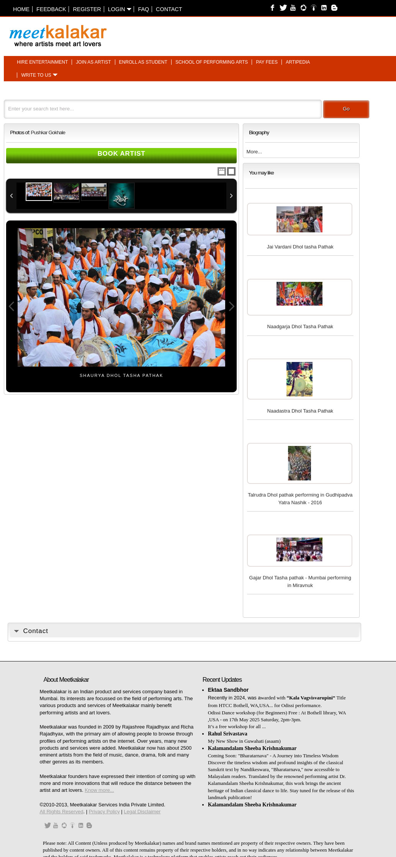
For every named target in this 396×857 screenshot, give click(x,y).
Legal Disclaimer (142, 811)
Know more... (99, 790)
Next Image (231, 306)
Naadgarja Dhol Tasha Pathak (300, 326)
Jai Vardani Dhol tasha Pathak (300, 247)
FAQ (143, 9)
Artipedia (298, 62)
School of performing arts (211, 62)
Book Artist (122, 153)
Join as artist (93, 62)
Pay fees (267, 62)
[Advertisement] (292, 31)
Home (21, 9)
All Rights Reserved (61, 811)
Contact (169, 9)
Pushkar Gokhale (48, 132)
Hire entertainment (42, 62)
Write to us (36, 75)
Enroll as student (143, 62)
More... (254, 152)
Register (87, 9)
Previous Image (11, 306)
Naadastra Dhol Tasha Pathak (300, 411)
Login (119, 9)
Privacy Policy (104, 811)
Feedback (51, 9)
